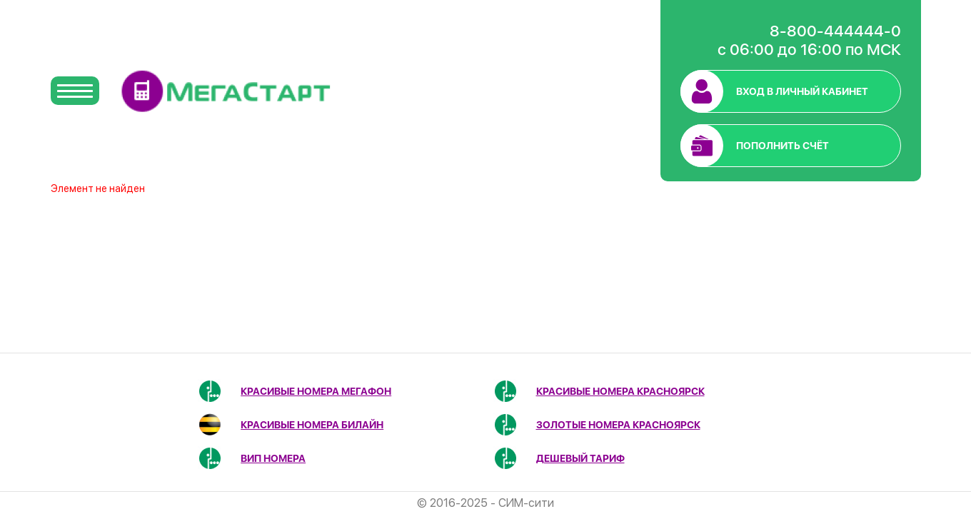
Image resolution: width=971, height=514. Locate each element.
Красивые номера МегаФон (316, 391)
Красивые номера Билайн (312, 424)
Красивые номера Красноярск (620, 391)
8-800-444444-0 (835, 30)
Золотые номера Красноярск (618, 424)
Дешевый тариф (580, 458)
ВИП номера (273, 458)
